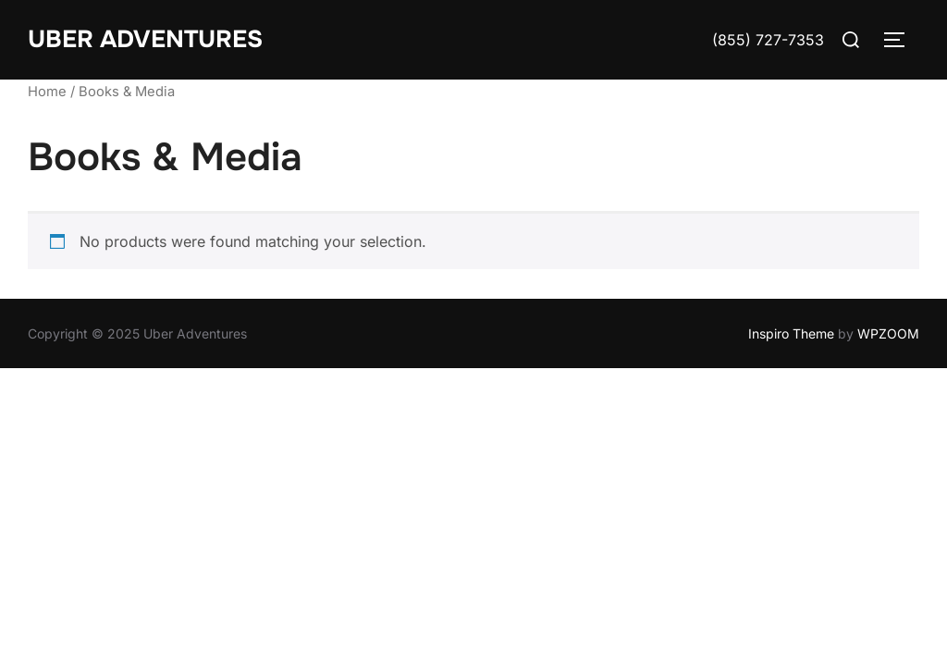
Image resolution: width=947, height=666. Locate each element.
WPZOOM (888, 333)
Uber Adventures (145, 39)
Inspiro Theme (791, 333)
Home (47, 91)
